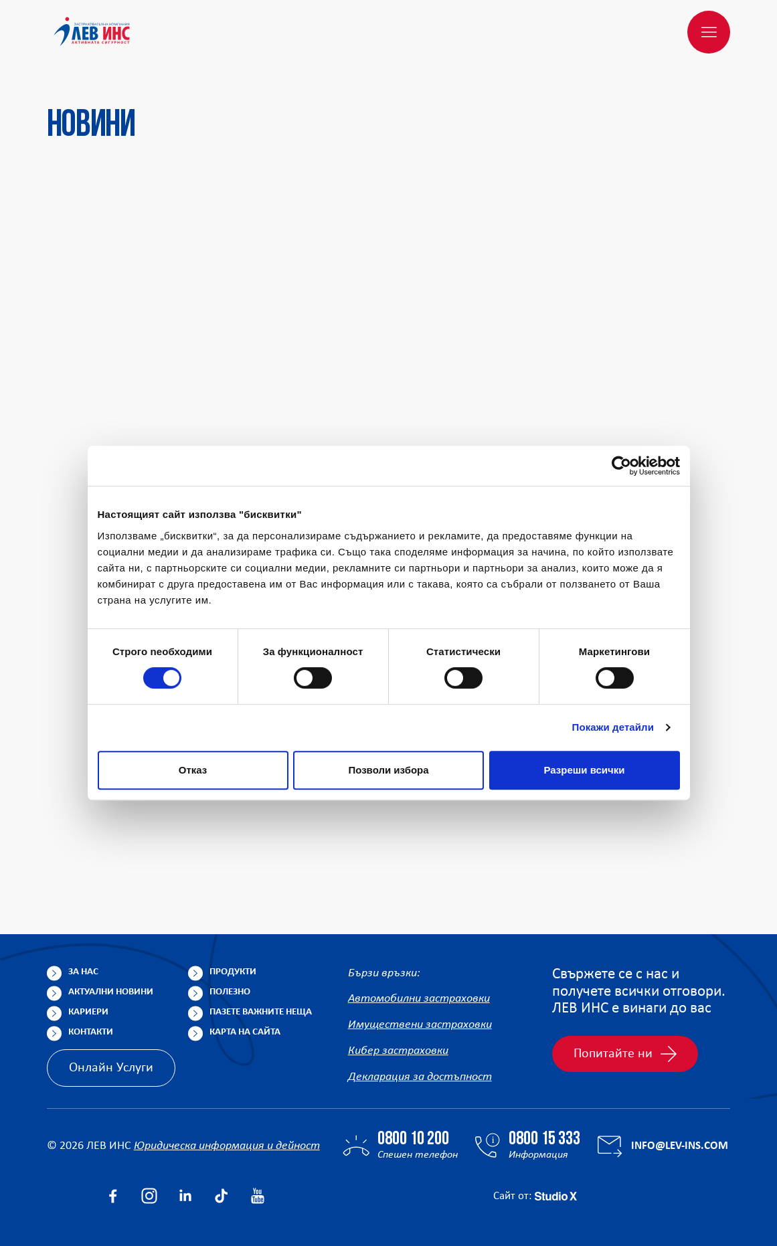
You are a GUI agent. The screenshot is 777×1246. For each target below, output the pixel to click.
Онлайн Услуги (111, 1068)
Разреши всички (583, 770)
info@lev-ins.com (679, 1146)
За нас (83, 972)
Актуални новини (110, 992)
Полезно (229, 992)
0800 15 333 (544, 1139)
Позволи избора (388, 770)
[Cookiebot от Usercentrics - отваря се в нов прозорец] (621, 466)
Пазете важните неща (260, 1012)
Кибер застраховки (398, 1051)
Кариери (88, 1012)
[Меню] (708, 32)
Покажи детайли (613, 727)
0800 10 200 (413, 1139)
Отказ (193, 770)
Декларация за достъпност (420, 1077)
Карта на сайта (244, 1032)
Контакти (90, 1032)
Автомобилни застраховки (419, 998)
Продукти (232, 972)
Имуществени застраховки (420, 1024)
